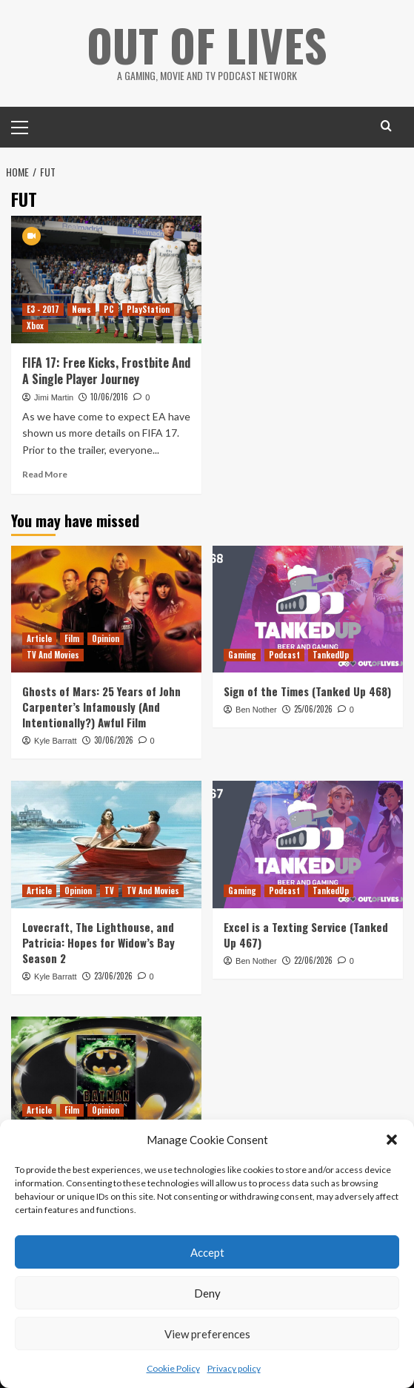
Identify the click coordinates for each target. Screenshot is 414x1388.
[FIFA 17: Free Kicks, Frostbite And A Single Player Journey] (106, 278)
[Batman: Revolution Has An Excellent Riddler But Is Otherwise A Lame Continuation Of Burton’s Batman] (106, 1079)
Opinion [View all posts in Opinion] (105, 638)
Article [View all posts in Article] (39, 638)
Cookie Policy (173, 1368)
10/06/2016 (109, 396)
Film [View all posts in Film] (71, 638)
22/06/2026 (313, 959)
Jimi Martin (53, 396)
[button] (391, 1139)
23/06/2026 (113, 975)
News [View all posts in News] (81, 308)
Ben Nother (256, 708)
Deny (207, 1293)
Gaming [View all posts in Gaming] (242, 654)
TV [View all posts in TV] (109, 890)
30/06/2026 (113, 739)
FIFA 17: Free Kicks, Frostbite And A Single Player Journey (106, 370)
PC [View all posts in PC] (109, 308)
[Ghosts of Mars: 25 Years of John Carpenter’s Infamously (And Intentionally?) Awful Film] (106, 608)
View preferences (207, 1334)
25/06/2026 (313, 708)
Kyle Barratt (55, 740)
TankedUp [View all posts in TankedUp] (331, 654)
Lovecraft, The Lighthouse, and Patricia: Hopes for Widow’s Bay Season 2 (98, 941)
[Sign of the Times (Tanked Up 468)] (308, 608)
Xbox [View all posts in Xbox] (35, 325)
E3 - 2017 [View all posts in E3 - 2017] (43, 308)
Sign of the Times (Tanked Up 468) (307, 690)
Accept (207, 1252)
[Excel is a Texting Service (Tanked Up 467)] (308, 844)
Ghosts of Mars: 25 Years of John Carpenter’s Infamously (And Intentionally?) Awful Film (101, 706)
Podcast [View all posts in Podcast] (284, 654)
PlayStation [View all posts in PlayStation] (148, 308)
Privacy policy (234, 1368)
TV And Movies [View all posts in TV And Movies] (53, 654)
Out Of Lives (207, 44)
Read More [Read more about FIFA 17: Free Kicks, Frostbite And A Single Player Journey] (44, 473)
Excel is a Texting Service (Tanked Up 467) (306, 934)
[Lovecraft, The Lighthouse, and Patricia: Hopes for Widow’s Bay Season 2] (106, 844)
